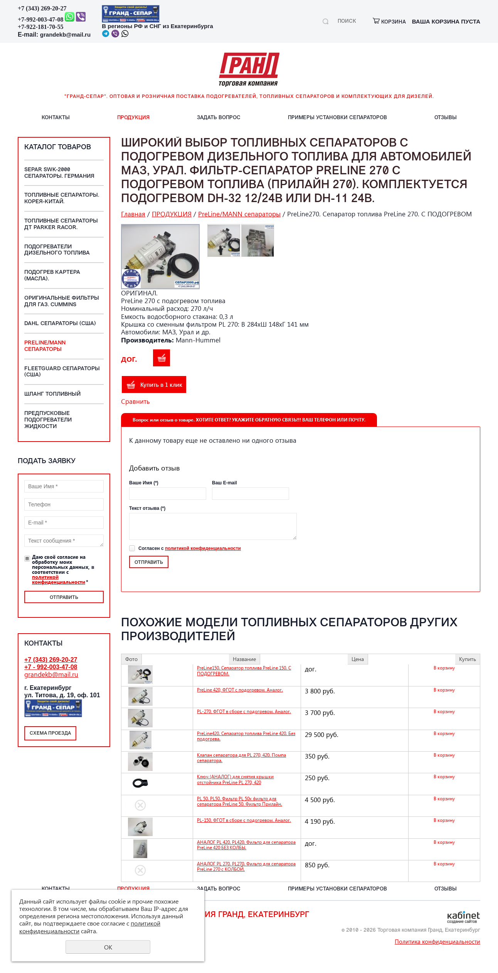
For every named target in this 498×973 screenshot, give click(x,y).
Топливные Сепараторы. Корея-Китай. (61, 198)
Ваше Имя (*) (143, 483)
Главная (133, 213)
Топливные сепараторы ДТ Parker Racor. (61, 224)
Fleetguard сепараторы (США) (62, 372)
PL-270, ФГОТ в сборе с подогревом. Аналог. (244, 711)
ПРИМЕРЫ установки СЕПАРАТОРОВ (337, 117)
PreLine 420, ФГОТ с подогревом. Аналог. (240, 690)
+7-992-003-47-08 (40, 19)
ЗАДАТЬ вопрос (219, 117)
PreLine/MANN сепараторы (45, 346)
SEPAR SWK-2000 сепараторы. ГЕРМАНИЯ (59, 173)
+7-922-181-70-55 (40, 27)
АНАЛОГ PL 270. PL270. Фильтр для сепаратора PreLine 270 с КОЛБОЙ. (246, 866)
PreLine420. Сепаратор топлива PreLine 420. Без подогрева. (246, 736)
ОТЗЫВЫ (445, 117)
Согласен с (189, 548)
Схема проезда (50, 733)
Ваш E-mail (224, 483)
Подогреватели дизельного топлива (57, 250)
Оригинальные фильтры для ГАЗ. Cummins (61, 301)
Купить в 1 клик (161, 384)
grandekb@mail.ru (65, 34)
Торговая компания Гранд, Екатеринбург (217, 915)
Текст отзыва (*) (147, 508)
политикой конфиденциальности (58, 579)
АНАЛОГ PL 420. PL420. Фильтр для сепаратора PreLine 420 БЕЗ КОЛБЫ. (246, 844)
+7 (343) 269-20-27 (42, 8)
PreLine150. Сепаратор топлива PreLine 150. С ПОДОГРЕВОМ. (244, 670)
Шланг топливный (52, 394)
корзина (389, 22)
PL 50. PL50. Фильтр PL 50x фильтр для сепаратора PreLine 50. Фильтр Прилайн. (239, 801)
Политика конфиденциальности (437, 941)
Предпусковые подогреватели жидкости (48, 420)
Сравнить (135, 401)
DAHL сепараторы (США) (60, 324)
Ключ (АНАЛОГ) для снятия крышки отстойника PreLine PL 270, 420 (235, 779)
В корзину (161, 357)
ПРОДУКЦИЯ (133, 117)
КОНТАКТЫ (56, 117)
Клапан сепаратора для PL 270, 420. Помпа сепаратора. (241, 757)
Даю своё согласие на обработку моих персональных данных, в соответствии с (63, 569)
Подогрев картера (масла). (52, 276)
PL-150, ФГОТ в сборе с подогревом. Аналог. (244, 820)
